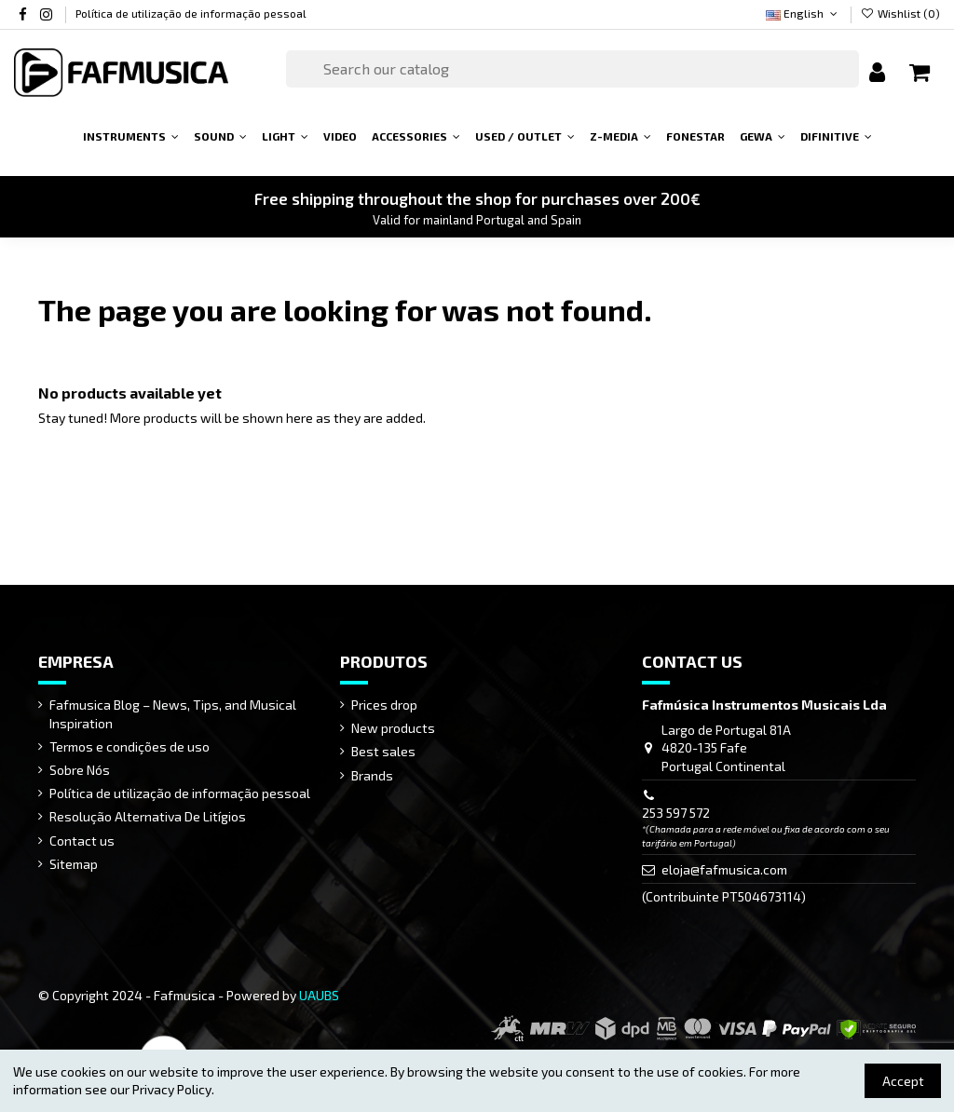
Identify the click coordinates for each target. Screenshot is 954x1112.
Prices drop (384, 704)
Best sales (383, 751)
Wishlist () (900, 13)
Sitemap (73, 864)
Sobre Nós (79, 770)
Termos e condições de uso (129, 746)
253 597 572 (676, 812)
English (803, 13)
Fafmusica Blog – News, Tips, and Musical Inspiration (172, 714)
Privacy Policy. (173, 1089)
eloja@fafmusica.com (724, 869)
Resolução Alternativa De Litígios (147, 816)
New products (393, 728)
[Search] (572, 69)
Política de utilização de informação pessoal (191, 13)
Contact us (82, 840)
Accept (903, 1081)
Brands (372, 775)
